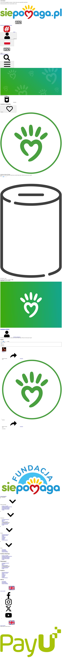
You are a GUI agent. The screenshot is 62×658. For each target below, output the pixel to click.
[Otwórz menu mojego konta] (8, 35)
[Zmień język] (7, 42)
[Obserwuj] (8, 109)
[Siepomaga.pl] (31, 18)
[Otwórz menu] (7, 64)
